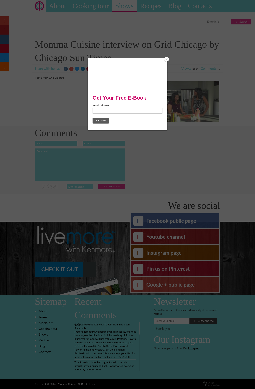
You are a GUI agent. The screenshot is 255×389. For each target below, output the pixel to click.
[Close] (166, 59)
